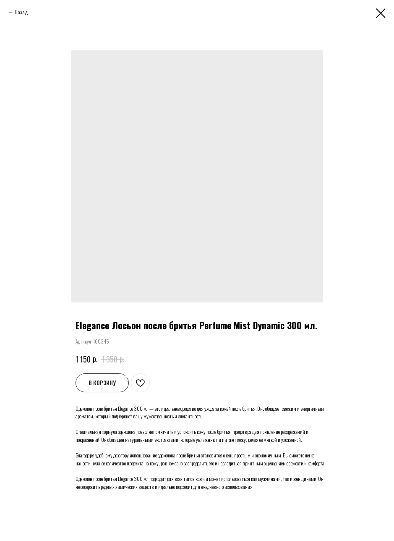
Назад (21, 12)
